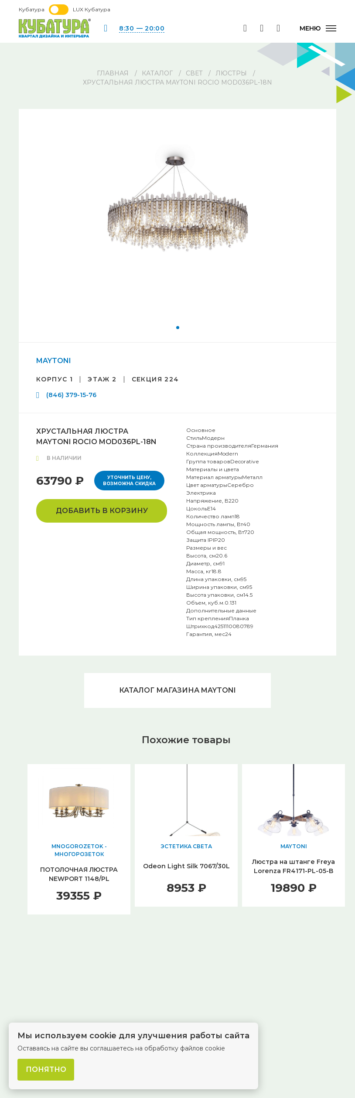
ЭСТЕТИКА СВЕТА (186, 846)
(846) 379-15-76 (71, 395)
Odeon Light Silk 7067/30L (186, 866)
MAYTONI (53, 361)
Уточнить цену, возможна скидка (129, 480)
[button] (177, 327)
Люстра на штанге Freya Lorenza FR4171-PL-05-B (293, 866)
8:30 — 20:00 (141, 28)
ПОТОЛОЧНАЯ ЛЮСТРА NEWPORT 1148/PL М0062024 (79, 879)
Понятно (46, 1069)
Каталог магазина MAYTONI (177, 690)
